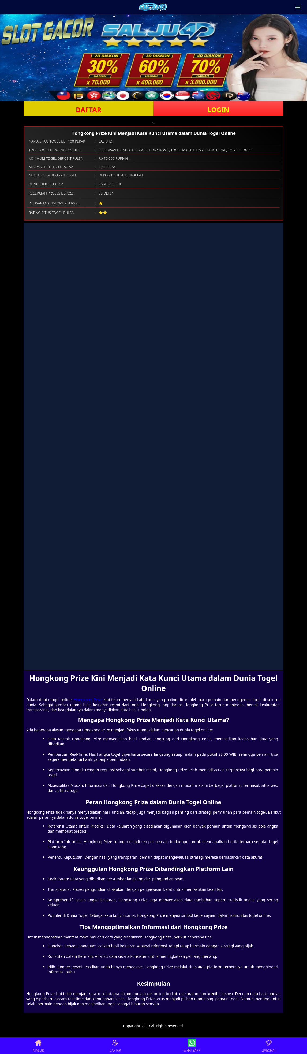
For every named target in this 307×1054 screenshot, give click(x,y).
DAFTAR (88, 109)
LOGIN (218, 109)
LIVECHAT (268, 1046)
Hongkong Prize (88, 699)
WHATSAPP (192, 1046)
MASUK (38, 1046)
